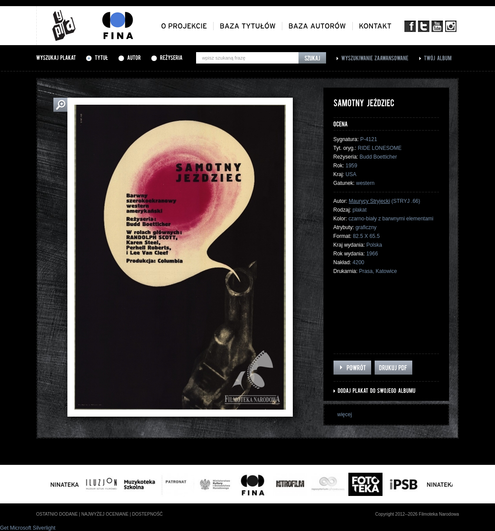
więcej (344, 414)
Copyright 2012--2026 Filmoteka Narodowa (417, 514)
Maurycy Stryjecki (369, 201)
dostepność (147, 514)
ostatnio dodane (57, 514)
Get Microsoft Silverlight (28, 528)
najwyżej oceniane (105, 514)
